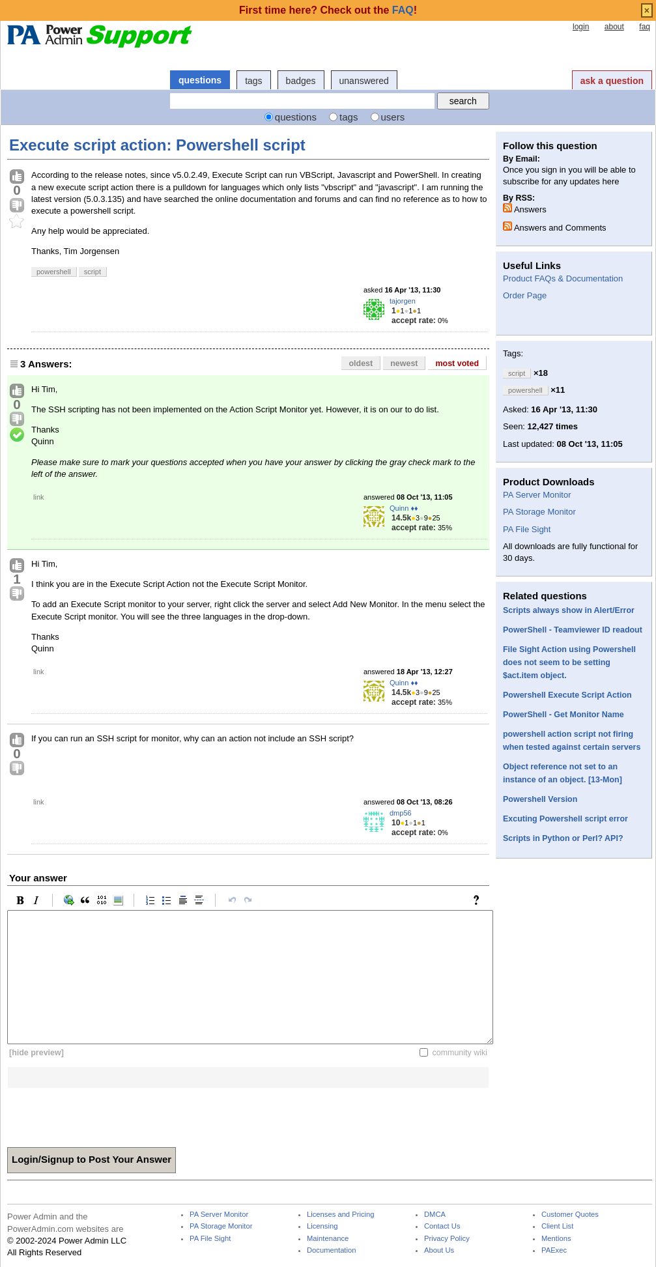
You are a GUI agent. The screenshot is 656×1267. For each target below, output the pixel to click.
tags (253, 81)
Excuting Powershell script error (565, 818)
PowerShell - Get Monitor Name (563, 714)
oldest (361, 363)
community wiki (459, 1052)
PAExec (554, 1250)
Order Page (525, 295)
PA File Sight (526, 529)
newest (404, 363)
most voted (457, 363)
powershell (53, 272)
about (614, 26)
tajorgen (403, 301)
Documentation (331, 1250)
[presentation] (106, 1113)
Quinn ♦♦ (404, 508)
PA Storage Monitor (539, 512)
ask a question (612, 81)
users (393, 116)
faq (644, 26)
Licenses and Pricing (341, 1214)
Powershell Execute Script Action (567, 695)
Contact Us (442, 1226)
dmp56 (401, 813)
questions (199, 80)
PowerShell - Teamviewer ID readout (572, 629)
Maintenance (328, 1238)
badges (301, 81)
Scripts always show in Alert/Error (569, 610)
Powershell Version (540, 799)
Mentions (556, 1238)
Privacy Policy (447, 1238)
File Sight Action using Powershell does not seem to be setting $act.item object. (569, 662)
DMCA (435, 1214)
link (38, 497)
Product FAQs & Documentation (563, 278)
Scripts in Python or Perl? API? (563, 838)
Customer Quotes (570, 1214)
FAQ (403, 10)
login (581, 26)
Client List (557, 1226)
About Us (439, 1250)
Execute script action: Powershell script (157, 145)
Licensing (322, 1226)
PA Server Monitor (537, 495)
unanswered (364, 81)
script (92, 272)
